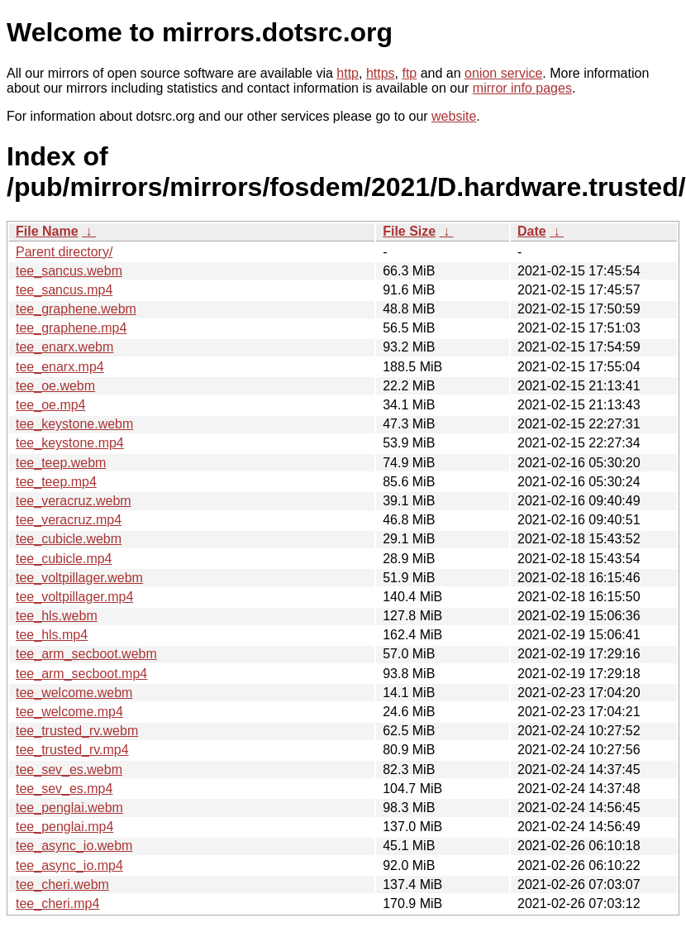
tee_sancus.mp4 (64, 290)
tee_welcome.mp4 (69, 712)
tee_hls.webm (57, 616)
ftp (409, 73)
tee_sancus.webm (69, 271)
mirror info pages (522, 88)
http (347, 73)
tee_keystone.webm (74, 424)
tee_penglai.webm (69, 808)
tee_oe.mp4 (51, 405)
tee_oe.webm (55, 386)
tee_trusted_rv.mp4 (72, 750)
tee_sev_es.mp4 (64, 789)
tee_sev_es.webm (69, 770)
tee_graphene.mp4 (71, 328)
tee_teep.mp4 (56, 482)
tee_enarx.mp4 (60, 367)
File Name (47, 231)
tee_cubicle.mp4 (64, 559)
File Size (409, 231)
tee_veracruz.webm (73, 501)
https (380, 73)
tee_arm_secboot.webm (86, 654)
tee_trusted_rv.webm (77, 731)
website (453, 116)
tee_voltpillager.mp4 (74, 597)
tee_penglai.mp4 (64, 827)
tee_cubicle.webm (68, 539)
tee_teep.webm (61, 463)
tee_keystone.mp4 (70, 443)
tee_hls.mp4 (52, 635)
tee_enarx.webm (64, 347)
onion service (503, 73)
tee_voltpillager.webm (79, 578)
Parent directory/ (64, 252)
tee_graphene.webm (76, 309)
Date (531, 231)
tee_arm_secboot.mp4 (81, 674)
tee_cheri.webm (62, 884)
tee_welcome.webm (74, 693)
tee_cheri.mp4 (57, 903)
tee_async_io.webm (74, 846)
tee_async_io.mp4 (69, 865)
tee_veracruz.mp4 (68, 520)
